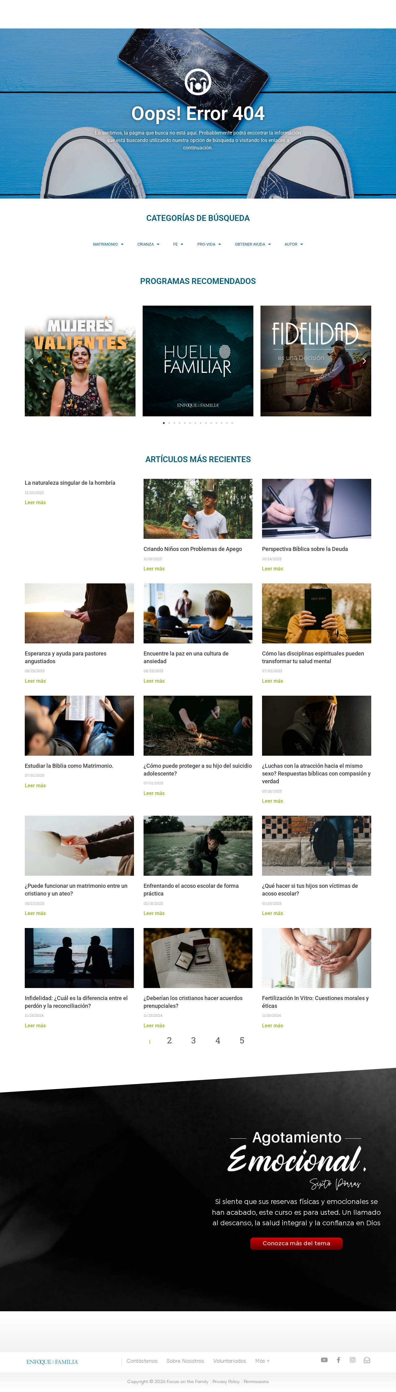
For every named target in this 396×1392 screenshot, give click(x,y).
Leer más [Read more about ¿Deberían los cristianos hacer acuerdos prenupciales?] (154, 1026)
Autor (328, 245)
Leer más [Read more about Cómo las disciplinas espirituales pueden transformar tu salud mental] (272, 682)
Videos (136, 14)
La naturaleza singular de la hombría (70, 483)
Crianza (128, 245)
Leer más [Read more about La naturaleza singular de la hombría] (35, 503)
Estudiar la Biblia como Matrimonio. (70, 766)
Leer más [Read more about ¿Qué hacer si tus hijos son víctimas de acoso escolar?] (272, 914)
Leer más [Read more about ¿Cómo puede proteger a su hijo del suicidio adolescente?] (154, 794)
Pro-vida (216, 245)
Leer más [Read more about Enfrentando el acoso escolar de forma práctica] (154, 914)
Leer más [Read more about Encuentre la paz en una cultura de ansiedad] (154, 682)
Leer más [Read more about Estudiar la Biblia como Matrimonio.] (35, 786)
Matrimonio (73, 245)
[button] (31, 361)
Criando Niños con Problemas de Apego (193, 549)
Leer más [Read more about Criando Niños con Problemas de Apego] (154, 569)
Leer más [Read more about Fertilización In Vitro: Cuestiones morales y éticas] (272, 1026)
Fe (171, 245)
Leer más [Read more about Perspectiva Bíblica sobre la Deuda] (272, 569)
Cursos (158, 14)
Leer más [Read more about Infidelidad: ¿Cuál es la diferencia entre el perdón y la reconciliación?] (35, 1026)
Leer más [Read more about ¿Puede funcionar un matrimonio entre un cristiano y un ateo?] (35, 914)
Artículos (182, 14)
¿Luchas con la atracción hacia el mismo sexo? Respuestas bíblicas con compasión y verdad (316, 774)
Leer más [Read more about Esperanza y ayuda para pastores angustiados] (35, 682)
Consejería (234, 14)
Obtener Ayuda (273, 245)
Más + (259, 14)
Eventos (207, 14)
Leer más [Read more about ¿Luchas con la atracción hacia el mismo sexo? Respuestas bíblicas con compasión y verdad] (272, 802)
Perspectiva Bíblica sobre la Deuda (305, 549)
